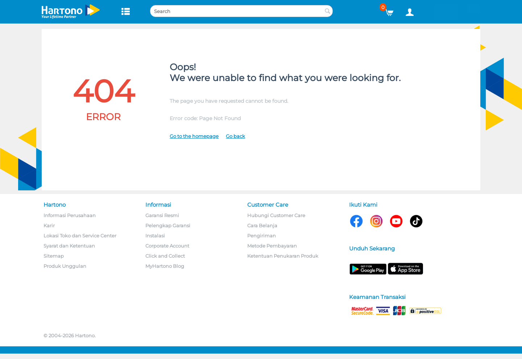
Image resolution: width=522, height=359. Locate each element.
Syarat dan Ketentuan (69, 246)
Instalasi (155, 235)
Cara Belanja (262, 225)
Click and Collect (165, 256)
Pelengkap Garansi (167, 225)
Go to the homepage (194, 136)
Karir (49, 225)
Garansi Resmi (162, 215)
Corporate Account (167, 246)
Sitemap (54, 256)
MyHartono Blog (164, 266)
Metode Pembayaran (272, 246)
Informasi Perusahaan (70, 215)
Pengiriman (261, 235)
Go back (235, 136)
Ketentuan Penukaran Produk (282, 256)
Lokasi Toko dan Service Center (80, 235)
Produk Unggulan (65, 266)
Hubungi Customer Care (276, 215)
